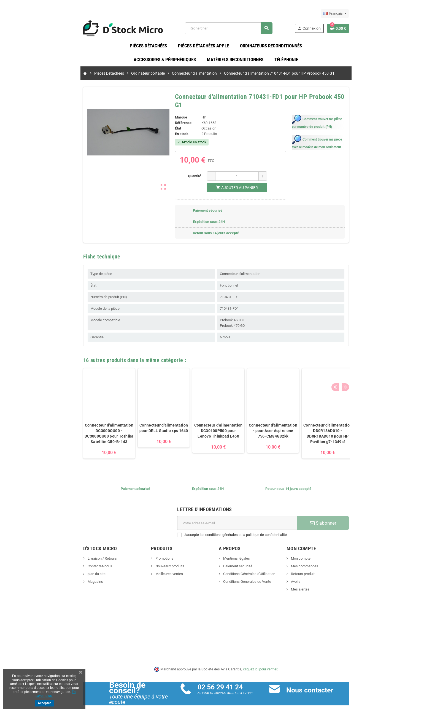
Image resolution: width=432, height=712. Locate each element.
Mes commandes (319, 562)
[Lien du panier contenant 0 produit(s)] (368, 30)
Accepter (44, 703)
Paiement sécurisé (237, 562)
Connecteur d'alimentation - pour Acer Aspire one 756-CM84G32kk (243, 426)
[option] (79, 409)
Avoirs (310, 577)
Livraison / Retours (72, 554)
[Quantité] (234, 171)
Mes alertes (314, 585)
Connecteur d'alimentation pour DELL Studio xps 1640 (134, 423)
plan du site (66, 569)
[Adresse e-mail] (241, 518)
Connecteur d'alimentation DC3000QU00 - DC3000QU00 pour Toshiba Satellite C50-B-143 (79, 429)
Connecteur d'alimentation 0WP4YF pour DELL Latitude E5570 (352, 426)
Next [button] (373, 354)
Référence (173, 118)
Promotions (149, 554)
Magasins (65, 577)
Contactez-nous (69, 562)
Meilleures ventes (154, 569)
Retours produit (317, 569)
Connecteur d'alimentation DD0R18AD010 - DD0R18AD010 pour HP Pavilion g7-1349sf (298, 429)
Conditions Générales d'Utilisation (248, 569)
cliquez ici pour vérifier (260, 664)
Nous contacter (319, 685)
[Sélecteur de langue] (365, 13)
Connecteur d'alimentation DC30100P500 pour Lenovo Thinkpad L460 (188, 426)
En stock (172, 129)
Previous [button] (364, 354)
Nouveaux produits (154, 562)
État (168, 124)
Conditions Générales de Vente (246, 577)
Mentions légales (236, 554)
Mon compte (315, 554)
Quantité (191, 171)
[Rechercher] (237, 30)
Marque (171, 113)
